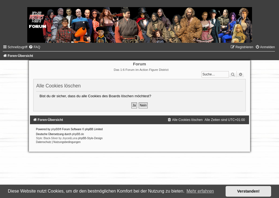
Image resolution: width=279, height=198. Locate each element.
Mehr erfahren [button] (200, 191)
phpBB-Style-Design (90, 138)
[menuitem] (34, 47)
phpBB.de (78, 134)
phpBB (55, 129)
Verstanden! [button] (248, 191)
